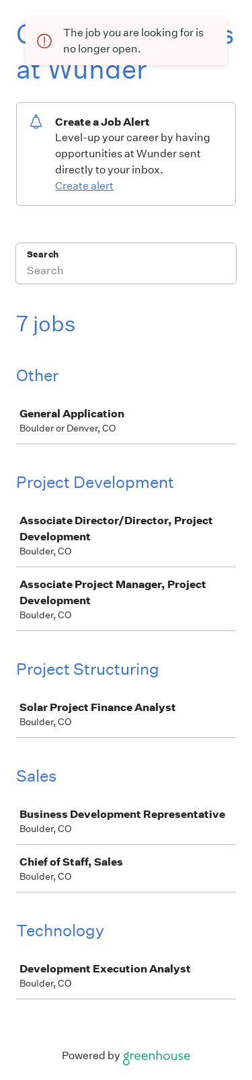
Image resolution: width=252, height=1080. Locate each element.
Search (42, 254)
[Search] (126, 272)
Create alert (84, 185)
